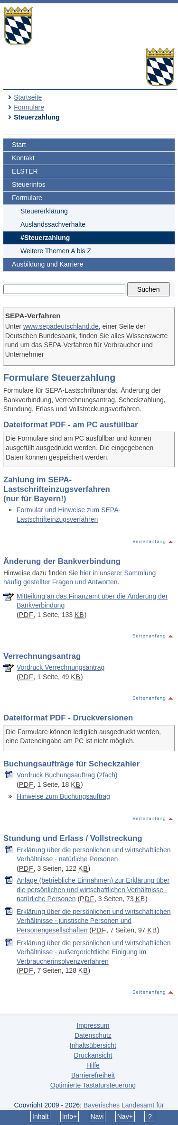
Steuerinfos (29, 184)
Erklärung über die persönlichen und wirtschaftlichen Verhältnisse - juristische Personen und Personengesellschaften (94, 921)
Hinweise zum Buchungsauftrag (63, 796)
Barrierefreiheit (93, 1075)
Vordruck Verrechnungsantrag (60, 667)
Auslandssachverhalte (52, 224)
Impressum (92, 1025)
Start (19, 144)
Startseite (28, 97)
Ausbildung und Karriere (47, 264)
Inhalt (40, 1116)
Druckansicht (93, 1055)
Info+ (69, 1116)
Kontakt (23, 158)
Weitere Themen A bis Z (55, 251)
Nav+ (125, 1116)
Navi (96, 1116)
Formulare (29, 107)
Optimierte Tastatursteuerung (93, 1085)
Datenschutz (93, 1035)
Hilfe (93, 1065)
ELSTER (24, 171)
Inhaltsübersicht (93, 1045)
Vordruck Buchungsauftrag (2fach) (67, 775)
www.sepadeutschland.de (61, 326)
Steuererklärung (44, 211)
